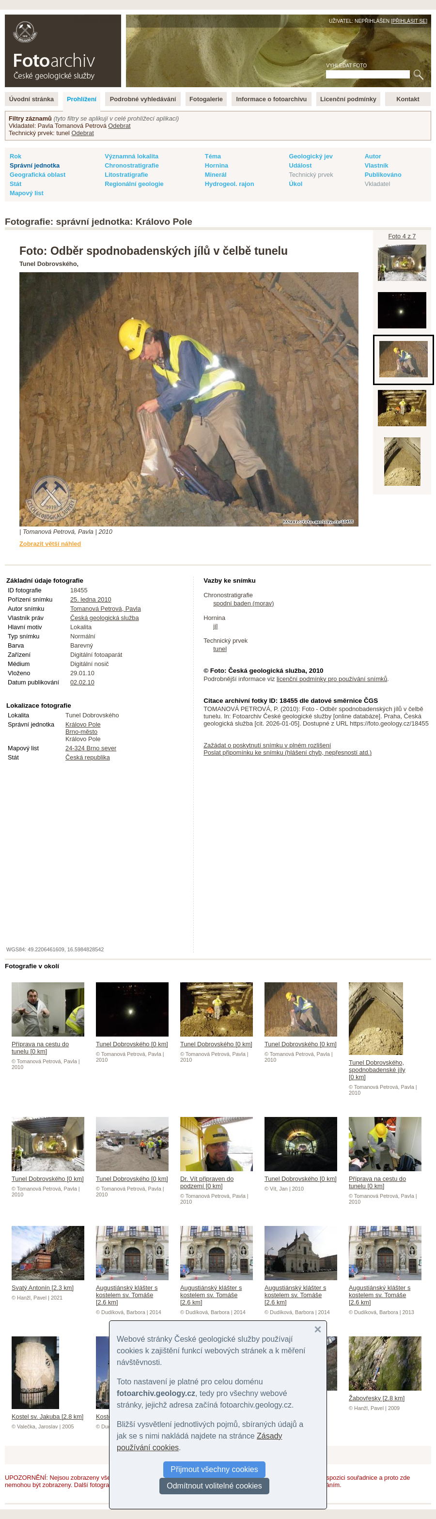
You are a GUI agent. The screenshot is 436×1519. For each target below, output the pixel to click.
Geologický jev (311, 156)
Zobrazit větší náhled (50, 543)
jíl (215, 626)
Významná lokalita (131, 156)
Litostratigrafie (126, 174)
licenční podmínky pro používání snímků (332, 678)
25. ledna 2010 (90, 599)
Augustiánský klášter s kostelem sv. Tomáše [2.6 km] (132, 1291)
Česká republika (87, 757)
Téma (213, 156)
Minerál (216, 174)
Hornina (216, 165)
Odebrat (119, 125)
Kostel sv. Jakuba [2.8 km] (47, 1413)
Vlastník (377, 165)
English (109, 19)
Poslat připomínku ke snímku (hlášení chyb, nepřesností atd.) (287, 752)
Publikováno (383, 174)
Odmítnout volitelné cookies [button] (214, 1486)
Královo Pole (83, 724)
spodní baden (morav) (243, 603)
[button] (318, 1329)
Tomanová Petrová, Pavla (105, 608)
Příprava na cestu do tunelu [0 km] (48, 1044)
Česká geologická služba (104, 617)
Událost (300, 165)
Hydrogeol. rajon (229, 183)
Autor (373, 156)
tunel (220, 648)
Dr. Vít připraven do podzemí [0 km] (216, 1179)
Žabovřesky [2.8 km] (385, 1394)
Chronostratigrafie (132, 165)
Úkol (296, 183)
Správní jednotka (35, 165)
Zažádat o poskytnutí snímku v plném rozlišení (267, 745)
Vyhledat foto (346, 65)
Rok (15, 156)
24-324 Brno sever (90, 748)
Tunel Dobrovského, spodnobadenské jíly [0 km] (377, 1066)
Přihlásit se (409, 21)
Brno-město (81, 731)
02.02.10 (82, 682)
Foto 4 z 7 (402, 236)
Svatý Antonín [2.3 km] (48, 1284)
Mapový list (27, 193)
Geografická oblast (37, 174)
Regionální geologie (134, 183)
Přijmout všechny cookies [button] (214, 1469)
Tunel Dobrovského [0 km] (132, 1040)
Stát (15, 183)
